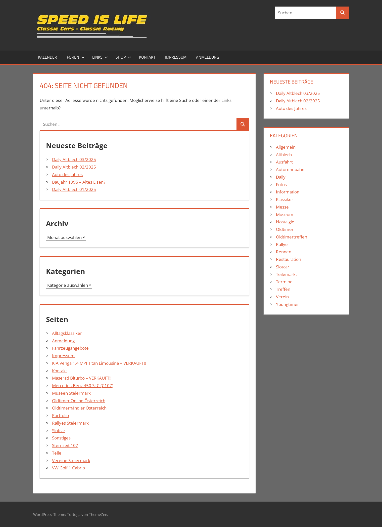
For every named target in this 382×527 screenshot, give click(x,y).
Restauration (288, 259)
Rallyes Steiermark (70, 423)
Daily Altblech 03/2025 (74, 159)
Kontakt (147, 57)
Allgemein (286, 147)
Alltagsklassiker (67, 333)
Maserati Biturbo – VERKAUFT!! (81, 378)
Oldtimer (285, 229)
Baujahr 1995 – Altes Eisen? (78, 182)
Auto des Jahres (67, 174)
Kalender (47, 57)
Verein (282, 297)
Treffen (283, 289)
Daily (280, 177)
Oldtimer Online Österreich (78, 400)
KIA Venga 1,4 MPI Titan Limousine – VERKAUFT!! (99, 363)
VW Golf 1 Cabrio (68, 468)
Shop (123, 57)
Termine (284, 282)
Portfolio (60, 415)
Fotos (281, 184)
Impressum (175, 57)
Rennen (283, 252)
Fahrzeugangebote (70, 348)
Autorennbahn (290, 169)
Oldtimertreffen (291, 237)
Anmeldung (207, 57)
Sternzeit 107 (65, 445)
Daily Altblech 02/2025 (74, 167)
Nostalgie (285, 222)
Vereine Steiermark (71, 460)
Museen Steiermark (71, 393)
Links (100, 57)
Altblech (284, 154)
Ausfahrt (284, 162)
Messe (282, 207)
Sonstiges (61, 438)
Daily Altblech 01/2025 (74, 189)
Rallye (282, 244)
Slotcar (58, 430)
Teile (56, 453)
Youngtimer (287, 304)
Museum (284, 214)
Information (287, 192)
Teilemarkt (286, 274)
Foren (76, 57)
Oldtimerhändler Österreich (79, 408)
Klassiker (284, 199)
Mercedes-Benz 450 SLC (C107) (82, 385)
